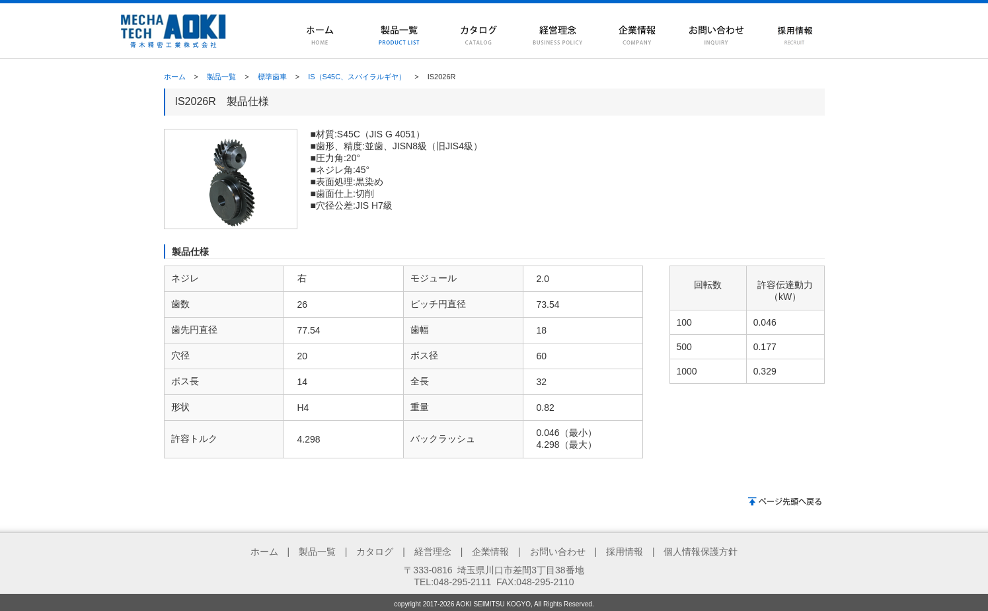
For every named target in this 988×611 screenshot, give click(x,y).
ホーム (175, 77)
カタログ (374, 551)
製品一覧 (221, 77)
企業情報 (490, 551)
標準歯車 (272, 77)
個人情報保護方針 (701, 551)
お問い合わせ (558, 551)
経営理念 (432, 551)
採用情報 (624, 551)
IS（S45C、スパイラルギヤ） (357, 77)
